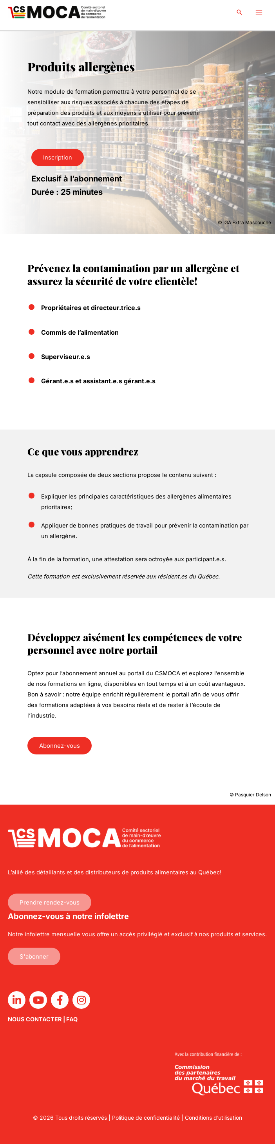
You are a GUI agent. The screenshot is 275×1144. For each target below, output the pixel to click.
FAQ (72, 1019)
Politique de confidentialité (146, 1117)
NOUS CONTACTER (35, 1019)
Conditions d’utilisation (213, 1117)
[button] (239, 12)
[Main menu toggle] (259, 12)
